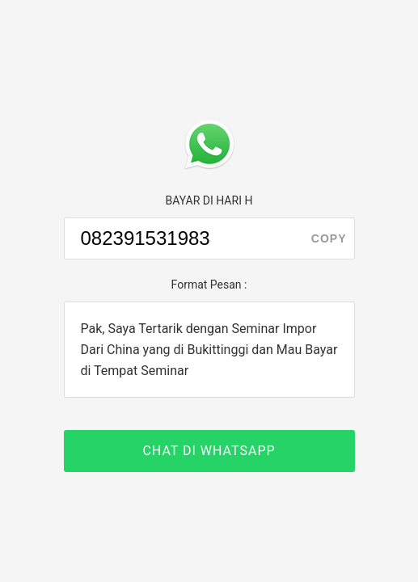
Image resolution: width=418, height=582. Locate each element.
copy (329, 238)
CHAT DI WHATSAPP (208, 450)
